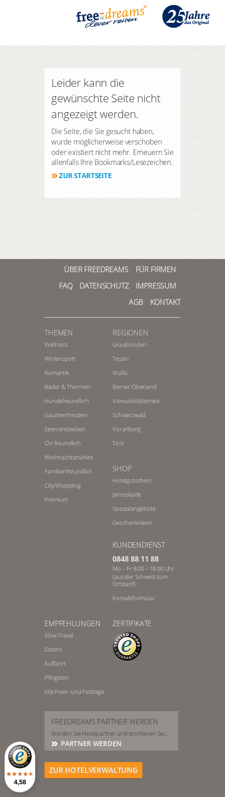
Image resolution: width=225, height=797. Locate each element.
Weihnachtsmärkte (68, 457)
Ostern (53, 649)
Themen (58, 333)
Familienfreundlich (68, 471)
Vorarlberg (126, 429)
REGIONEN (130, 333)
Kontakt (165, 302)
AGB (136, 302)
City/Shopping (62, 485)
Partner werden (90, 743)
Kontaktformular (133, 598)
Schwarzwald (129, 415)
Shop (121, 468)
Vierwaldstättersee (136, 401)
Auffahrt (55, 663)
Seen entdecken (65, 429)
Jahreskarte (126, 494)
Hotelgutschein (132, 480)
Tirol (118, 443)
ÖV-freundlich (62, 443)
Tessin (120, 358)
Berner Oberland (134, 387)
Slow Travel (58, 635)
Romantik (56, 373)
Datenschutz (103, 285)
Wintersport (59, 358)
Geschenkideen (132, 522)
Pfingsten (56, 677)
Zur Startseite (85, 175)
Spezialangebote (134, 508)
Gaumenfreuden (66, 415)
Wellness (56, 344)
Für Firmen (156, 269)
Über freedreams (96, 269)
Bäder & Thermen (67, 387)
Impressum (156, 285)
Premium (56, 499)
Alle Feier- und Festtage (74, 691)
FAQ (66, 285)
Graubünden (129, 344)
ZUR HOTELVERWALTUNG (93, 770)
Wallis (119, 373)
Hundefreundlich (66, 401)
